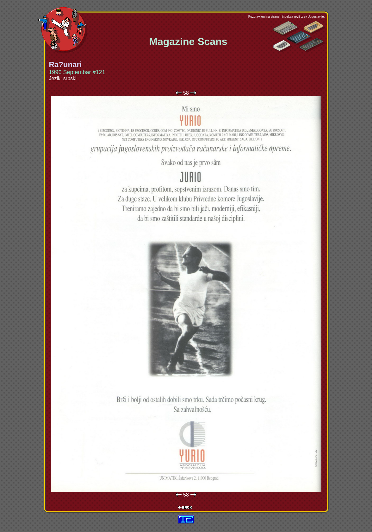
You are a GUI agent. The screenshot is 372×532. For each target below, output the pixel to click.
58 (186, 93)
